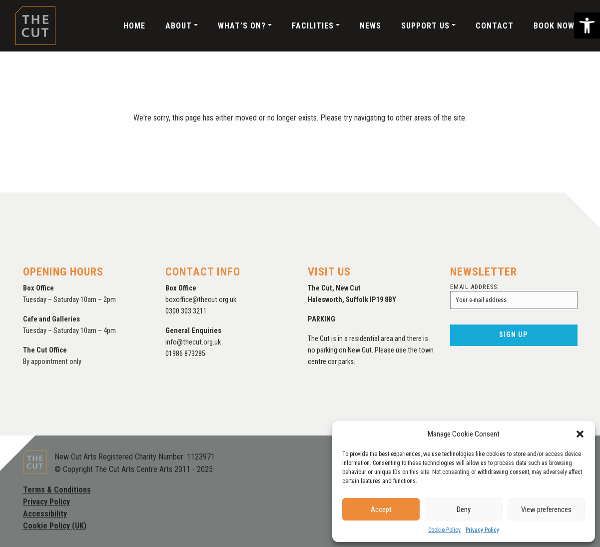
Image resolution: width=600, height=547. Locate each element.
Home (134, 25)
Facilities (313, 25)
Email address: (514, 296)
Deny (464, 509)
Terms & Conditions (57, 489)
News (370, 25)
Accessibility (45, 513)
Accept (381, 509)
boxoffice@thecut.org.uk (200, 300)
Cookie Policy (444, 530)
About (178, 25)
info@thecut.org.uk (193, 342)
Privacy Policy (482, 530)
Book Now (554, 25)
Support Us (425, 25)
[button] (587, 25)
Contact (495, 25)
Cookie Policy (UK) (54, 525)
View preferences (546, 509)
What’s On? (242, 25)
